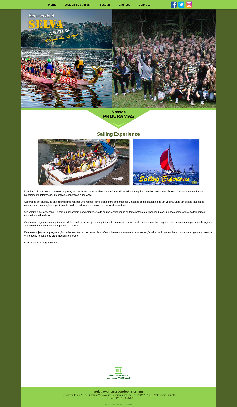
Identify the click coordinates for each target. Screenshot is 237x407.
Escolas (105, 4)
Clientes (124, 4)
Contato (145, 4)
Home (52, 4)
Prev (25, 58)
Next (211, 58)
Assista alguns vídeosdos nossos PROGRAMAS (118, 375)
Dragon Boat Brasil (78, 4)
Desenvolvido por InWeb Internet (118, 405)
